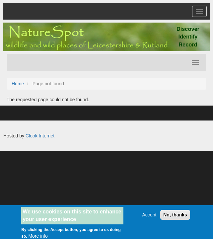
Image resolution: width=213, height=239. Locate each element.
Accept (149, 216)
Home (18, 83)
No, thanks (175, 216)
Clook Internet (40, 135)
